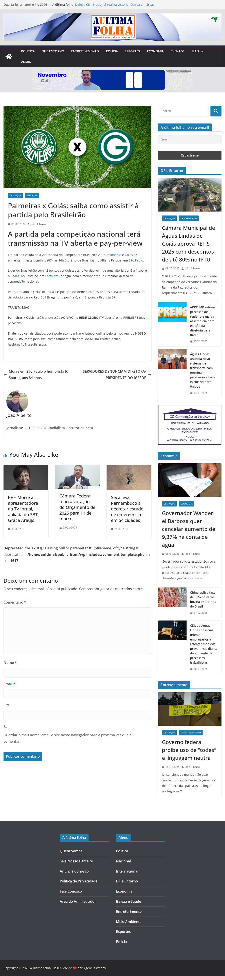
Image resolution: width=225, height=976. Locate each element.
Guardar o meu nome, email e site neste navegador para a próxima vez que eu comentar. (69, 738)
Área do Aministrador (78, 901)
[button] (201, 51)
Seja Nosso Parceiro (76, 861)
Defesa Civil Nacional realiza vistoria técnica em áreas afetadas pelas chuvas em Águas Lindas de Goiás (114, 6)
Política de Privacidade (78, 881)
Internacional (127, 871)
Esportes (132, 51)
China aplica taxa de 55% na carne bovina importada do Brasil (203, 599)
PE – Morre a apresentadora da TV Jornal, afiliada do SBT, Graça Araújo (23, 508)
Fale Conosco (71, 891)
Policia (121, 941)
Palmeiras (114, 255)
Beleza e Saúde (128, 901)
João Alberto (38, 224)
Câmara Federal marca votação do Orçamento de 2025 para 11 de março (77, 507)
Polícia (112, 51)
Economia (155, 51)
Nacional (123, 861)
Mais (195, 51)
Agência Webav (94, 968)
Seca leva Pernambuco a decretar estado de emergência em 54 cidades (127, 508)
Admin (26, 62)
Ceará (15, 276)
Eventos (178, 51)
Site (7, 705)
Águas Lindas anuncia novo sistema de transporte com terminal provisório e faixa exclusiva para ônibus (203, 370)
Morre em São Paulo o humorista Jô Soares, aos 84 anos (36, 374)
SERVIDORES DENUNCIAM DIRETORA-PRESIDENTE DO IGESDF (117, 374)
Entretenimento (85, 51)
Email (9, 683)
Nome (10, 662)
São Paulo (136, 260)
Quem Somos (71, 851)
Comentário (15, 602)
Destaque (15, 195)
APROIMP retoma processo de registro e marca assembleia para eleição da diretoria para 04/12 (203, 321)
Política (28, 51)
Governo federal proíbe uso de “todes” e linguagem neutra (189, 749)
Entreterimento (129, 911)
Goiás (129, 255)
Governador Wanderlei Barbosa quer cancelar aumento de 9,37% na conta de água (188, 528)
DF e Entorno (53, 51)
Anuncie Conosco (74, 871)
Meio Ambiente (129, 921)
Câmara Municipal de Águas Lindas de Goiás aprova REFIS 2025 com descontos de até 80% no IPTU (188, 243)
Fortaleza (52, 276)
